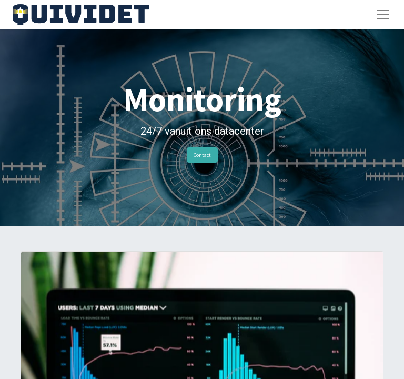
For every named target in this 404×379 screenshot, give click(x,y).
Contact (202, 155)
